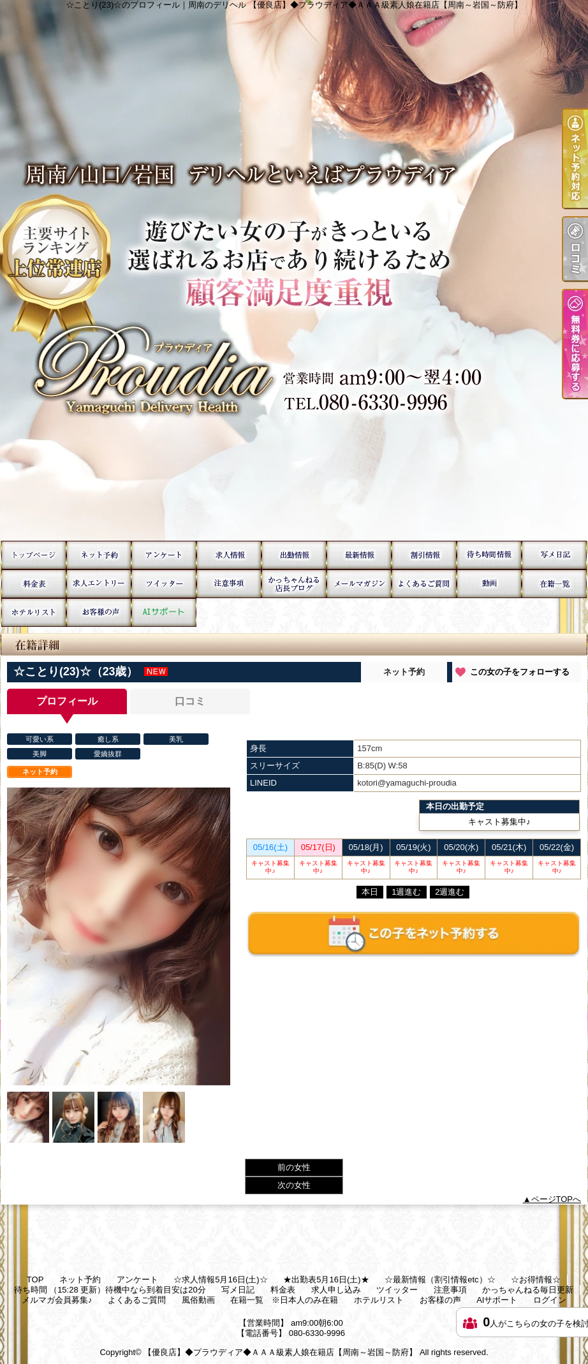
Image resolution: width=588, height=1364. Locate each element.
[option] (118, 936)
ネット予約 (98, 555)
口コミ (190, 701)
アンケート (163, 555)
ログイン (549, 1300)
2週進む (449, 892)
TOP (33, 555)
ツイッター (163, 583)
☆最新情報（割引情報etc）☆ (359, 555)
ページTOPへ (556, 1199)
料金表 (33, 583)
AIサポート (163, 612)
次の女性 (294, 1185)
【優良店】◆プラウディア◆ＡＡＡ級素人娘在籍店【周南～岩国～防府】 (280, 1352)
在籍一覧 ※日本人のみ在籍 (554, 583)
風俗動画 (489, 583)
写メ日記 (554, 555)
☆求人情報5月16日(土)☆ (228, 555)
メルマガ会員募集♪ (359, 583)
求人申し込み (98, 583)
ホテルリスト (33, 612)
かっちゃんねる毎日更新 (294, 583)
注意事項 (228, 583)
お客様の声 (98, 612)
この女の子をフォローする (520, 672)
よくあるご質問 (424, 583)
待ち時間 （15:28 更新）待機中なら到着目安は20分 (489, 555)
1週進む (406, 892)
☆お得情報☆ (424, 555)
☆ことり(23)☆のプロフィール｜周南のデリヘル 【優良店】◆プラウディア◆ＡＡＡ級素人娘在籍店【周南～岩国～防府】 (294, 270)
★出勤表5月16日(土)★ (294, 555)
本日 (370, 892)
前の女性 (294, 1167)
